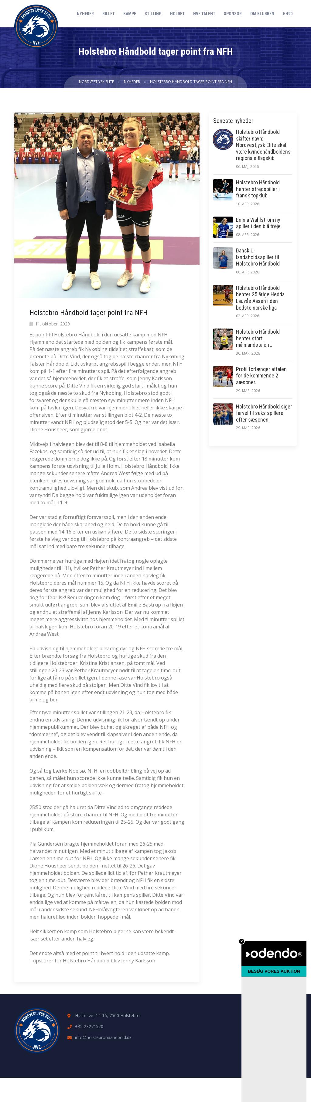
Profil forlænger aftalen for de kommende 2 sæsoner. (261, 375)
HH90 (287, 13)
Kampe (129, 13)
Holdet (177, 13)
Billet (108, 13)
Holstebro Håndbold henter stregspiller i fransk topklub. (258, 189)
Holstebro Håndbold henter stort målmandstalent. (258, 338)
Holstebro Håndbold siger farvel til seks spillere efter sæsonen (264, 413)
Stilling (153, 13)
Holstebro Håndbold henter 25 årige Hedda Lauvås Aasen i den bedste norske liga (260, 298)
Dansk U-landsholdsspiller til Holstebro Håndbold (258, 257)
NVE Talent (204, 13)
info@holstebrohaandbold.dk (103, 1037)
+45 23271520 (89, 1026)
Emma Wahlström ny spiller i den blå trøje (258, 223)
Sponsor (233, 13)
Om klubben (262, 13)
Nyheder (85, 13)
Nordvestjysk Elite (96, 81)
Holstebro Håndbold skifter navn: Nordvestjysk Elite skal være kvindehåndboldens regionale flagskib (263, 145)
